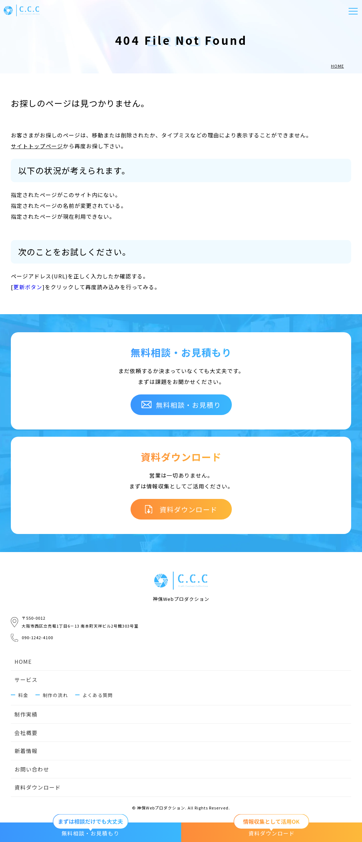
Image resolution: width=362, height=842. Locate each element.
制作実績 (26, 715)
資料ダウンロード (37, 788)
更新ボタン (27, 287)
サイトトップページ (37, 146)
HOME (23, 662)
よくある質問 (97, 695)
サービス (26, 680)
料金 (23, 695)
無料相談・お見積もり (90, 829)
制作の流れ (55, 695)
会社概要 (26, 733)
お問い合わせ (31, 770)
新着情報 (26, 752)
